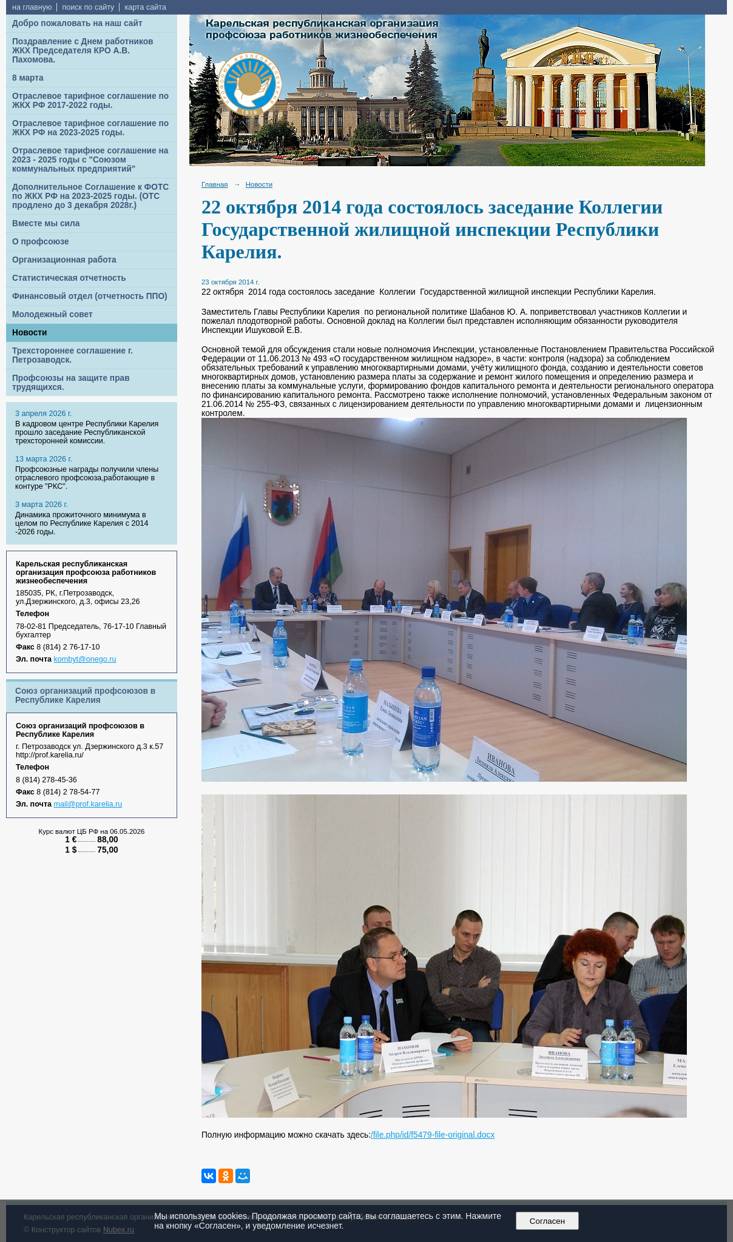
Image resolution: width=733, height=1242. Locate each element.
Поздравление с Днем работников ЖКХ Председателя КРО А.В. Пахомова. (83, 50)
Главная (214, 184)
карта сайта (145, 7)
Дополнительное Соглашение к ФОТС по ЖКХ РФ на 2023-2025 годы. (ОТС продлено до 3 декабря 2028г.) (90, 196)
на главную (32, 7)
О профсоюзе (40, 241)
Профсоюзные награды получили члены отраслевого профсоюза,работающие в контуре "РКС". (86, 478)
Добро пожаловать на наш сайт (77, 23)
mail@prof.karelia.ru (88, 804)
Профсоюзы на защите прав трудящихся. (71, 383)
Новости (29, 332)
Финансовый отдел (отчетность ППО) (89, 296)
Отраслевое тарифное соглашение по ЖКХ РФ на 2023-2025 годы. (90, 128)
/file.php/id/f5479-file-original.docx (433, 1135)
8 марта (28, 77)
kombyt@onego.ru (85, 659)
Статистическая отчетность (69, 278)
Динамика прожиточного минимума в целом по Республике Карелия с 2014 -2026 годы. (81, 523)
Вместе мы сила (45, 223)
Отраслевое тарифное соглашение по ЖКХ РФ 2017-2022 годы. (90, 101)
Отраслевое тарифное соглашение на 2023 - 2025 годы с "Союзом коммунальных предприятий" (90, 159)
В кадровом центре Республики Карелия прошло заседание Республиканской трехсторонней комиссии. (86, 432)
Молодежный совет (52, 314)
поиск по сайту (88, 7)
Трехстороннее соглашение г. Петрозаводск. (72, 355)
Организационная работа (64, 259)
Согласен (547, 1221)
